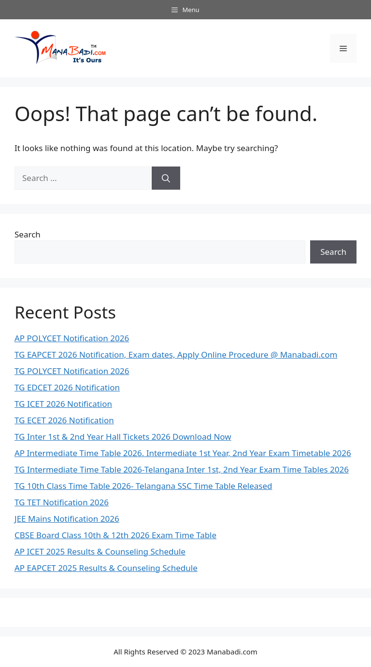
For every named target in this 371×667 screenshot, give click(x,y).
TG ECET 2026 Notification (64, 420)
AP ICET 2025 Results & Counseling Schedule (100, 551)
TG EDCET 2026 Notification (67, 387)
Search (27, 234)
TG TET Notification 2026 (61, 502)
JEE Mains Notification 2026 (66, 518)
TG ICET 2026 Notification (63, 403)
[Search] (166, 178)
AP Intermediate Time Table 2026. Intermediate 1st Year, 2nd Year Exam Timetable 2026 (182, 453)
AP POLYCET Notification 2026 (71, 338)
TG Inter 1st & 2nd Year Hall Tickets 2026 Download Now (122, 436)
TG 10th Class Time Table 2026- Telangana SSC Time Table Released (143, 485)
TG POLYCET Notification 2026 (71, 370)
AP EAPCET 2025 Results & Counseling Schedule (106, 567)
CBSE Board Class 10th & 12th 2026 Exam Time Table (115, 535)
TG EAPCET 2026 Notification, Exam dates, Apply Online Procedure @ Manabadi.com (175, 354)
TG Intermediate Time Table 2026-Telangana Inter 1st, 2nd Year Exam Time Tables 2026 (181, 469)
